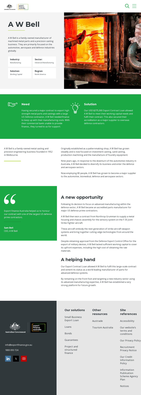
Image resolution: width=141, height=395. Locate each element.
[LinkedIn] (8, 359)
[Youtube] (24, 359)
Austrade (97, 320)
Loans (68, 326)
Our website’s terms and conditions (128, 330)
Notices (124, 386)
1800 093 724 (11, 350)
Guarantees (71, 340)
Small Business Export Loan (73, 318)
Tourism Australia (102, 327)
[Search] (126, 6)
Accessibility (127, 320)
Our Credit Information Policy (127, 360)
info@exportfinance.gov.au (18, 344)
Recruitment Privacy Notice (128, 348)
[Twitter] (16, 359)
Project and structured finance (71, 350)
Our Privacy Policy (130, 340)
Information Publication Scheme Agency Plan (129, 374)
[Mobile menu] (134, 6)
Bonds (68, 333)
